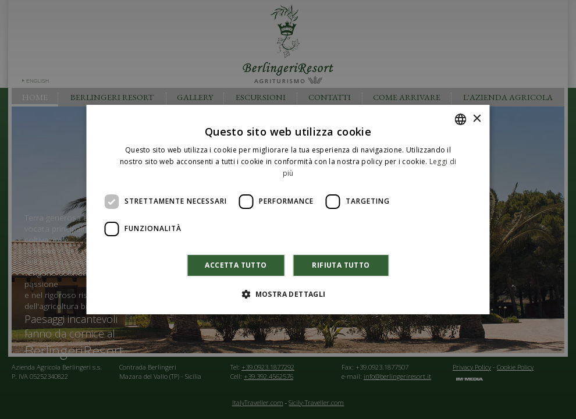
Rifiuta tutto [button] (340, 265)
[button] (287, 294)
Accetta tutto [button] (235, 265)
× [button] (476, 119)
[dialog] (288, 209)
